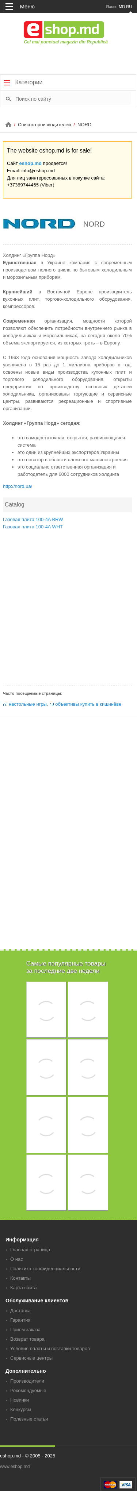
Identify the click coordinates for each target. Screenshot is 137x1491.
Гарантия (20, 1320)
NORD (84, 124)
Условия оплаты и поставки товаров (50, 1348)
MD (122, 6)
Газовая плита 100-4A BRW (33, 519)
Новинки (19, 1400)
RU (129, 6)
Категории (23, 82)
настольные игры (28, 704)
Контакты (20, 1278)
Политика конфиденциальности (45, 1268)
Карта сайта (23, 1287)
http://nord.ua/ (17, 486)
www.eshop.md (15, 1466)
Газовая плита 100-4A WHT (33, 526)
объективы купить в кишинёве (88, 704)
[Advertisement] (68, 610)
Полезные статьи (29, 1419)
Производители (27, 1381)
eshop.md (30, 163)
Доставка (20, 1310)
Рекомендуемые (28, 1390)
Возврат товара (27, 1339)
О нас (16, 1259)
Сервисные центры (31, 1358)
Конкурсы (20, 1409)
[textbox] (73, 98)
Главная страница (30, 1249)
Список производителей (45, 124)
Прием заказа (25, 1329)
